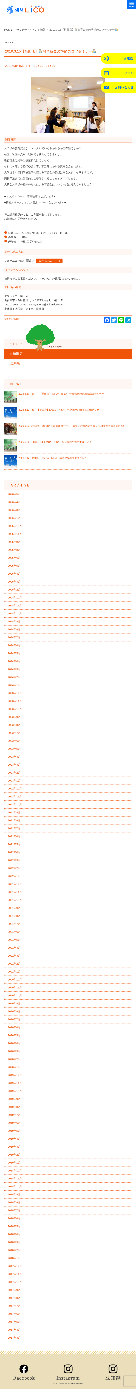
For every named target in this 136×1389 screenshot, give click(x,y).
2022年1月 (14, 876)
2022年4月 (14, 852)
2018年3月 (14, 1242)
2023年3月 (14, 764)
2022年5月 (14, 844)
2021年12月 (15, 884)
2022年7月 (14, 828)
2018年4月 (14, 1234)
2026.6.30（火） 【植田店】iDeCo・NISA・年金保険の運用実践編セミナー (61, 393)
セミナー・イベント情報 (31, 29)
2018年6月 (14, 1218)
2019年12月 (15, 1075)
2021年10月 (15, 899)
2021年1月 (14, 971)
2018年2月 (14, 1250)
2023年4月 (14, 756)
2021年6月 (14, 931)
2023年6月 (14, 740)
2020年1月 (14, 1067)
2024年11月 (15, 605)
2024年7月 (14, 637)
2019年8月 (14, 1106)
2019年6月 (14, 1122)
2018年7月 (14, 1210)
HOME (8, 29)
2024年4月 (14, 661)
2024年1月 (14, 685)
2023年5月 (14, 748)
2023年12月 (15, 692)
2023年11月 (15, 700)
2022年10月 (15, 804)
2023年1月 (14, 780)
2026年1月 (14, 517)
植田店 (17, 353)
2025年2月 (14, 589)
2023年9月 (14, 716)
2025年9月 (14, 541)
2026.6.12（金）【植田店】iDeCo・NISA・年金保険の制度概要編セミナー (60, 409)
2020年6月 (14, 1027)
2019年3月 (14, 1146)
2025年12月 (15, 525)
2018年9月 (14, 1194)
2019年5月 (14, 1130)
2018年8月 (14, 1202)
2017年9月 (14, 1289)
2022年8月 (14, 820)
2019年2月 (14, 1154)
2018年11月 (15, 1178)
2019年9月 (14, 1098)
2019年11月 (15, 1082)
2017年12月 (15, 1266)
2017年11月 (15, 1273)
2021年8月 (14, 915)
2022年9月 (14, 812)
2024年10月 (15, 613)
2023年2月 (14, 772)
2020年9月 (14, 1003)
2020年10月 (15, 995)
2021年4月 (14, 947)
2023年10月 (15, 708)
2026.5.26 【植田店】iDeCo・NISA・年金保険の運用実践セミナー (56, 442)
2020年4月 (14, 1043)
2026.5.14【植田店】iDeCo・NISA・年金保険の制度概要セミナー (55, 458)
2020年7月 (14, 1019)
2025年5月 (14, 565)
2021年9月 (14, 907)
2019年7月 (14, 1114)
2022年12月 (15, 788)
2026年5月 (14, 494)
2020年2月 (14, 1059)
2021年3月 (14, 955)
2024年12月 (15, 597)
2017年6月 (14, 1313)
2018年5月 (14, 1226)
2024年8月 (14, 629)
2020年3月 (14, 1051)
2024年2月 (14, 677)
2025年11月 (15, 533)
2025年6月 (14, 557)
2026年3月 (14, 509)
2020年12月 (15, 979)
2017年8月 (14, 1297)
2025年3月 (14, 581)
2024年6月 (14, 645)
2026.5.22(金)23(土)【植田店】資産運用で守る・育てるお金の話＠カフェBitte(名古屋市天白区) (71, 425)
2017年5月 (14, 1321)
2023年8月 (14, 724)
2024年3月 (14, 669)
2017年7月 (14, 1305)
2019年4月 (14, 1138)
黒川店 (15, 363)
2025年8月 (14, 549)
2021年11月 (15, 891)
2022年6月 (14, 836)
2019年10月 (15, 1090)
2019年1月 (14, 1162)
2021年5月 (14, 939)
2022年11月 (15, 796)
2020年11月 (15, 987)
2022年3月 (14, 860)
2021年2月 (14, 963)
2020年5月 (14, 1035)
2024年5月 (14, 653)
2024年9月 (14, 621)
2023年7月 (14, 732)
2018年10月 (15, 1186)
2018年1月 (14, 1258)
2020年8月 (14, 1011)
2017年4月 (14, 1329)
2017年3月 (14, 1337)
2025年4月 (14, 573)
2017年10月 (15, 1281)
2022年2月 (14, 868)
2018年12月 (15, 1170)
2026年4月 (14, 501)
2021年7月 (14, 923)
